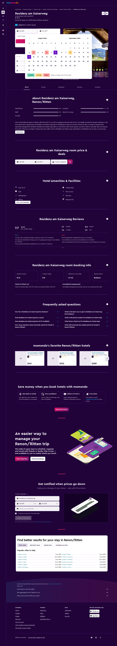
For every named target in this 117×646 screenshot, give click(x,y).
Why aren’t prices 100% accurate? (62, 596)
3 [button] (33, 52)
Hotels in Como (66, 567)
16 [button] (29, 61)
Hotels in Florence (67, 557)
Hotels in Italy (37, 9)
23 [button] (29, 65)
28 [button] (51, 65)
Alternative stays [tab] (35, 545)
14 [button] (51, 57)
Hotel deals (18, 9)
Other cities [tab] (22, 545)
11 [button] (37, 57)
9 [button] (29, 57)
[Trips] (3, 25)
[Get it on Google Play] (94, 611)
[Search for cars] (3, 16)
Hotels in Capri (22, 562)
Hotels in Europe (27, 9)
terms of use (38, 521)
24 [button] (33, 65)
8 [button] (55, 52)
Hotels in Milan (66, 554)
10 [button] (33, 57)
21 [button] (51, 61)
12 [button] (42, 57)
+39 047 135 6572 (21, 22)
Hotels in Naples (22, 564)
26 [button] (42, 65)
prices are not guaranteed (54, 583)
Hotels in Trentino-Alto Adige (50, 9)
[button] (3, 3)
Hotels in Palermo (67, 564)
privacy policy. (47, 521)
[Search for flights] (3, 8)
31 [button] (33, 70)
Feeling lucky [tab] (48, 545)
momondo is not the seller (62, 589)
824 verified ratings (29, 25)
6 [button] (46, 52)
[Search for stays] (3, 12)
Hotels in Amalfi (22, 557)
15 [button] (55, 57)
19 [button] (42, 61)
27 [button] (47, 65)
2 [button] (29, 52)
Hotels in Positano (67, 559)
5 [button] (42, 52)
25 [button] (38, 65)
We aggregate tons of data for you (62, 592)
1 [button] (55, 48)
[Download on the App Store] (94, 615)
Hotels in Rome (22, 554)
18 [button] (38, 61)
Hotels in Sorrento (67, 562)
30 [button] (29, 70)
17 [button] (33, 61)
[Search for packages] (3, 20)
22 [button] (55, 61)
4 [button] (83, 48)
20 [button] (47, 61)
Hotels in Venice (22, 559)
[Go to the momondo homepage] (12, 3)
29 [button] (55, 65)
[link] (62, 409)
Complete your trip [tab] (61, 545)
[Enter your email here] (39, 508)
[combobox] (39, 498)
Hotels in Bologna (23, 567)
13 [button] (46, 57)
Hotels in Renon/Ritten (65, 9)
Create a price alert (91, 399)
